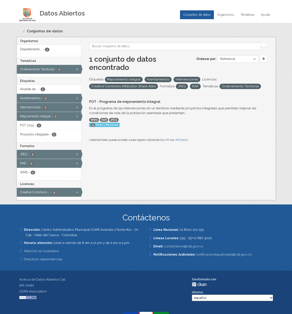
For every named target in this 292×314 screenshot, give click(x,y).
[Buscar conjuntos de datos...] (174, 46)
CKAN (199, 284)
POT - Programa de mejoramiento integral (124, 102)
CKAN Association (33, 291)
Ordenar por (205, 59)
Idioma (197, 292)
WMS (94, 119)
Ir (264, 58)
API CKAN (26, 285)
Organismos (225, 14)
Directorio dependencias (43, 259)
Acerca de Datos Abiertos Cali (42, 279)
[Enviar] (264, 45)
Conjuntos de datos (197, 14)
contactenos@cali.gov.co (183, 246)
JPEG (113, 119)
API (167, 139)
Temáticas (247, 14)
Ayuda (265, 14)
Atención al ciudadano (41, 251)
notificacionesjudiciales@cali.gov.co (224, 254)
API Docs (181, 139)
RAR (104, 119)
